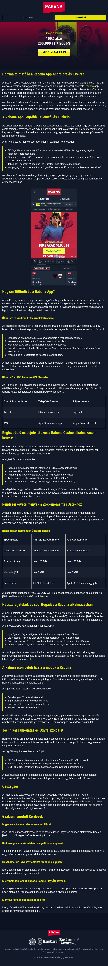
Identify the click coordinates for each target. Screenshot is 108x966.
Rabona (89, 86)
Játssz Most (27, 17)
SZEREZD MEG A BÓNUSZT (54, 52)
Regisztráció (80, 17)
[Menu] (103, 7)
